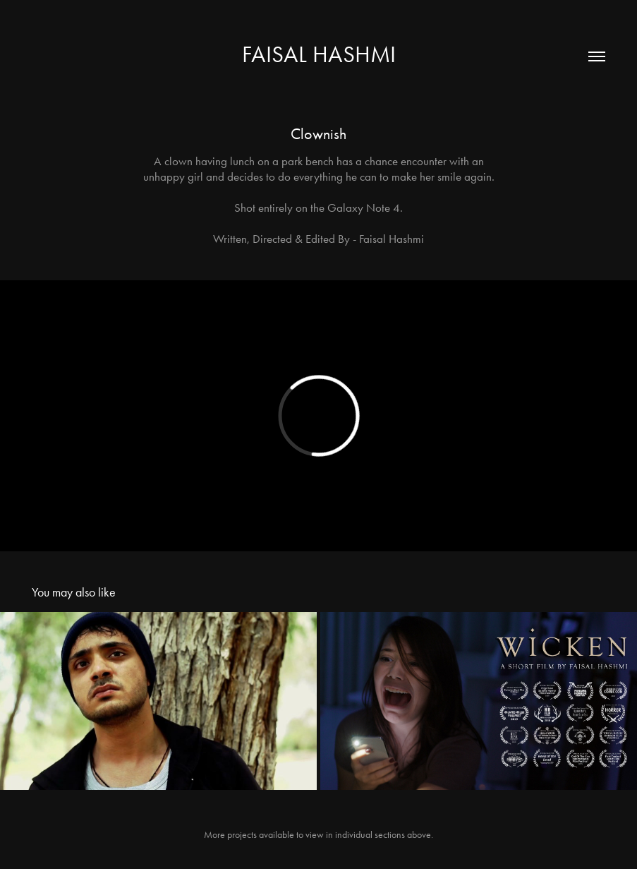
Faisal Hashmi (319, 54)
